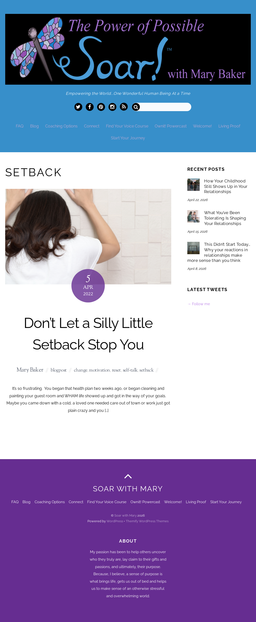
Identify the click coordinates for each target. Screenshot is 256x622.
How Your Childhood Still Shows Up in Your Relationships (225, 186)
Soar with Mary (125, 515)
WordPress (115, 521)
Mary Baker (30, 370)
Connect (91, 126)
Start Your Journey (128, 138)
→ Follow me (198, 304)
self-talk (130, 370)
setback (146, 370)
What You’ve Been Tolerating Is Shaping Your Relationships (225, 218)
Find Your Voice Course (127, 126)
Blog (34, 126)
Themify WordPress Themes (147, 521)
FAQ (19, 126)
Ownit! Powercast (171, 126)
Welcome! (202, 126)
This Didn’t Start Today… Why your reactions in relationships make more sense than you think (218, 252)
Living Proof (229, 126)
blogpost (58, 370)
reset (116, 370)
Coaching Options (61, 126)
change (80, 370)
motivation (99, 370)
